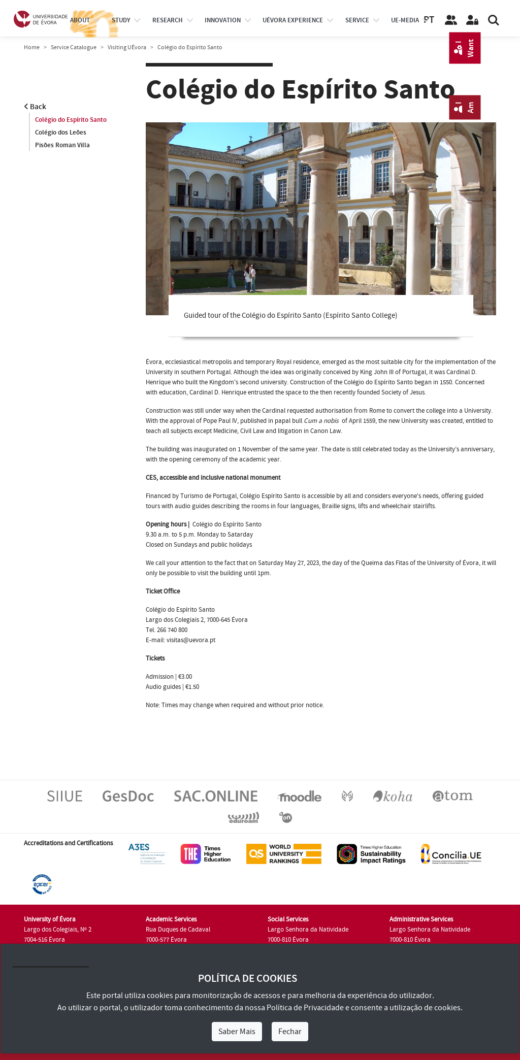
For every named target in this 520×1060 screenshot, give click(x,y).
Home (32, 47)
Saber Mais (236, 1031)
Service (357, 20)
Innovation (223, 20)
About (80, 20)
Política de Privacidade (305, 1008)
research (167, 20)
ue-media (405, 20)
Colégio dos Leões (60, 132)
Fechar (290, 1031)
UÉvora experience (293, 20)
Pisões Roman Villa (62, 145)
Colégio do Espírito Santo (71, 119)
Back (35, 107)
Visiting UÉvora (127, 47)
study (121, 20)
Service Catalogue (73, 47)
